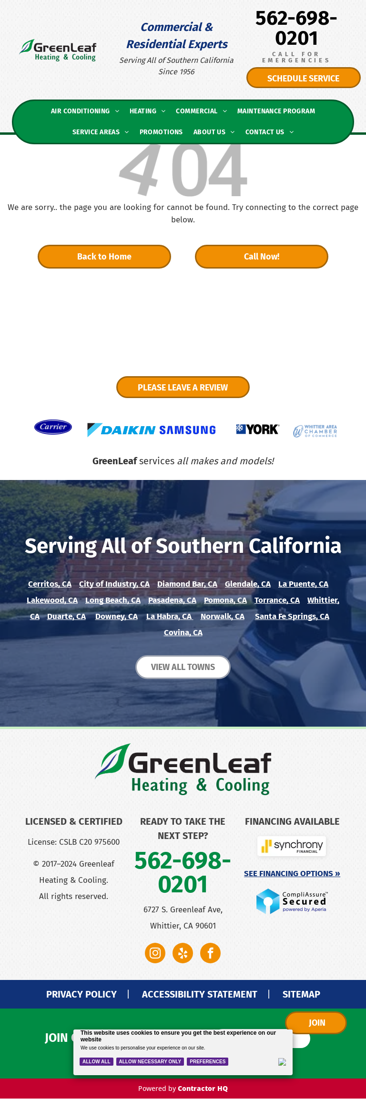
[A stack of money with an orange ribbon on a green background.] (47, 959)
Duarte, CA (66, 616)
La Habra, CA (169, 616)
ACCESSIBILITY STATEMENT (199, 994)
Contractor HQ (203, 1088)
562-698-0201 (296, 28)
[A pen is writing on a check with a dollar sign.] (100, 959)
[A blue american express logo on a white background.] (47, 940)
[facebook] (210, 954)
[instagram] (155, 954)
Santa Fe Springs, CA (292, 616)
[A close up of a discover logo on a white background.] (100, 940)
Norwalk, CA (222, 616)
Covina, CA (183, 633)
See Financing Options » (292, 874)
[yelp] (183, 954)
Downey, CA (116, 616)
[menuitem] (85, 111)
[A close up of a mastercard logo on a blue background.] (100, 921)
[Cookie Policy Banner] (183, 1052)
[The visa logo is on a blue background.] (47, 921)
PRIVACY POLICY (81, 994)
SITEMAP (301, 994)
